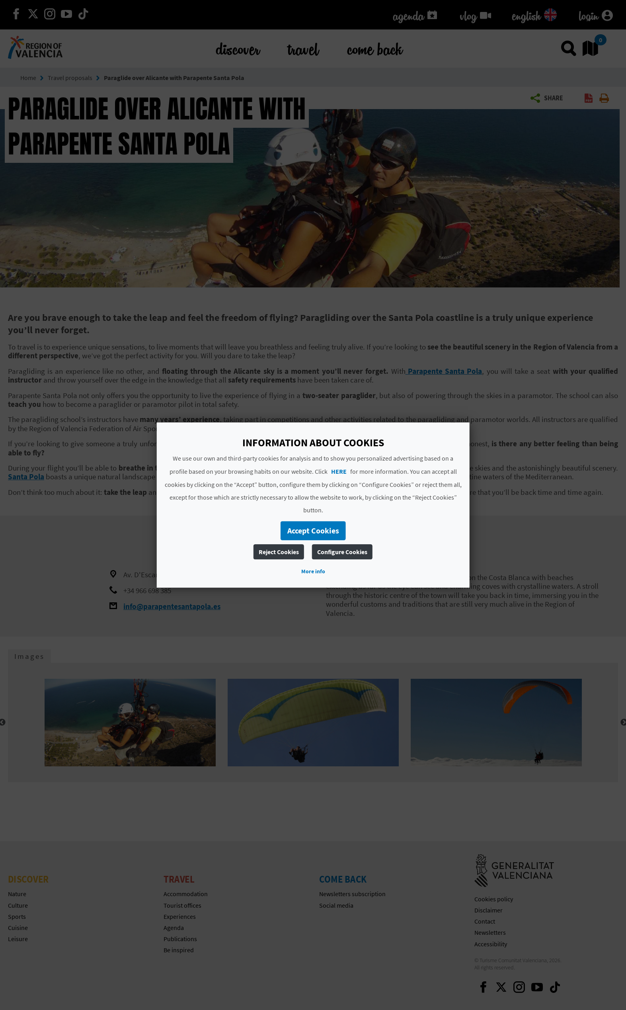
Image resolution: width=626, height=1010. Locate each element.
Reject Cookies (279, 552)
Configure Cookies (342, 552)
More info (313, 571)
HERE (339, 471)
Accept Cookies (313, 530)
